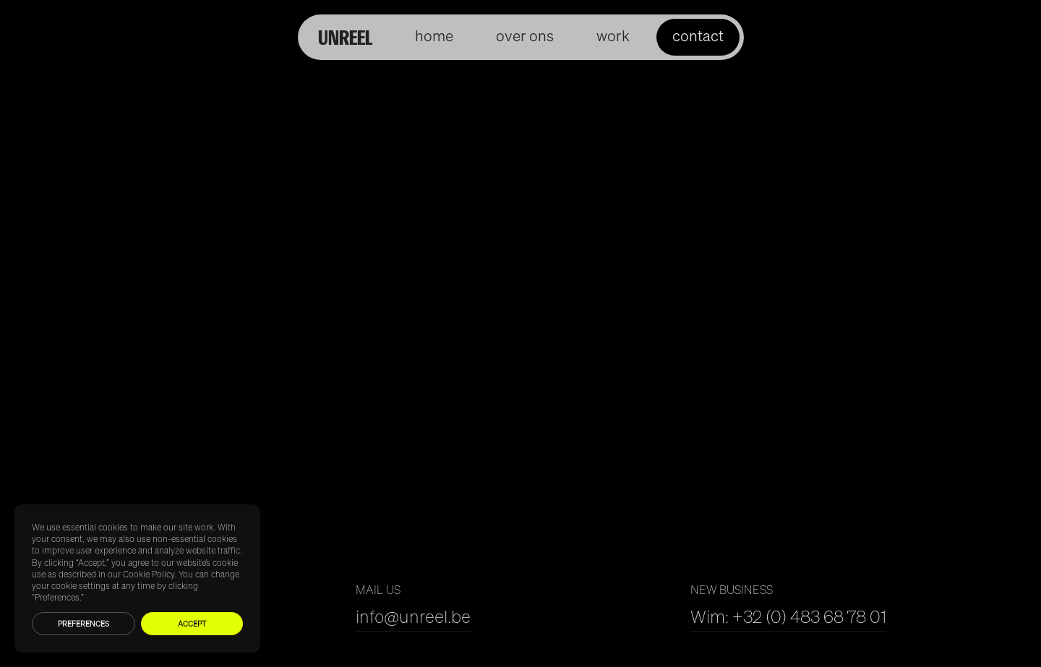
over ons (525, 36)
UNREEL (345, 37)
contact (698, 36)
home (434, 36)
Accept (192, 623)
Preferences (83, 623)
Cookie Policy (148, 574)
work (613, 36)
